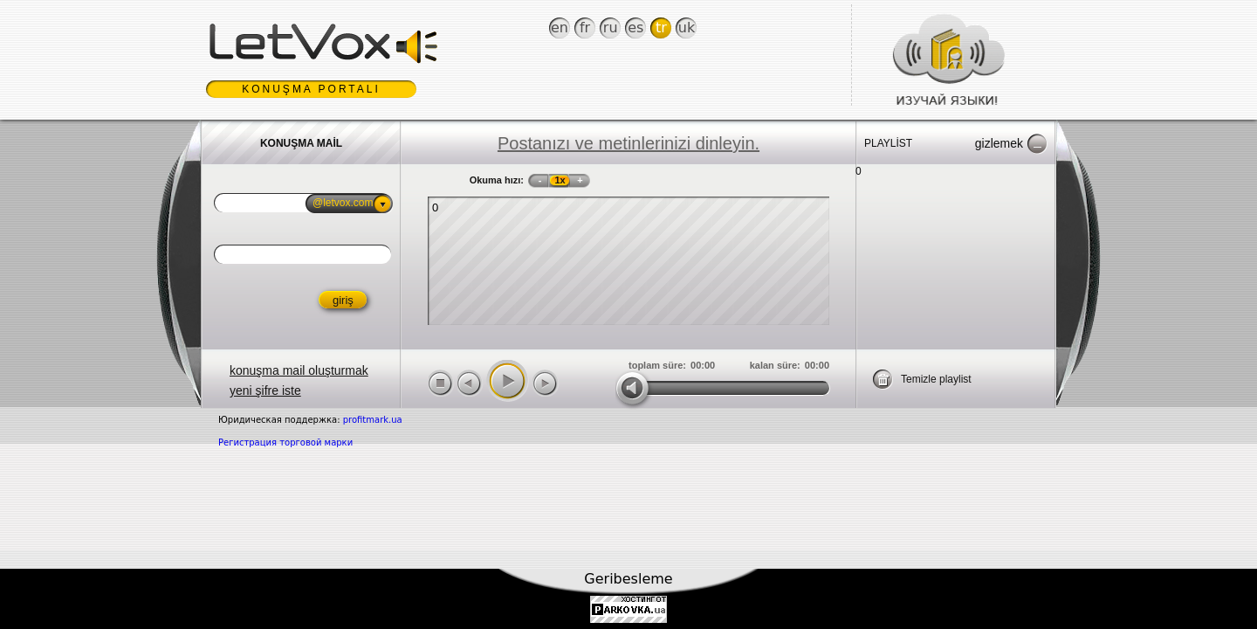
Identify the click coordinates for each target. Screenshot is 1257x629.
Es (635, 27)
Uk (686, 27)
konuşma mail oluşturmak (299, 370)
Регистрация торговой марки (285, 442)
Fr (585, 27)
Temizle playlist (936, 379)
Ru (610, 27)
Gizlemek (999, 143)
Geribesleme (628, 578)
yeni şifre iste (265, 390)
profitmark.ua (372, 420)
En (559, 27)
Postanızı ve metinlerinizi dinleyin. (628, 143)
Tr (661, 27)
